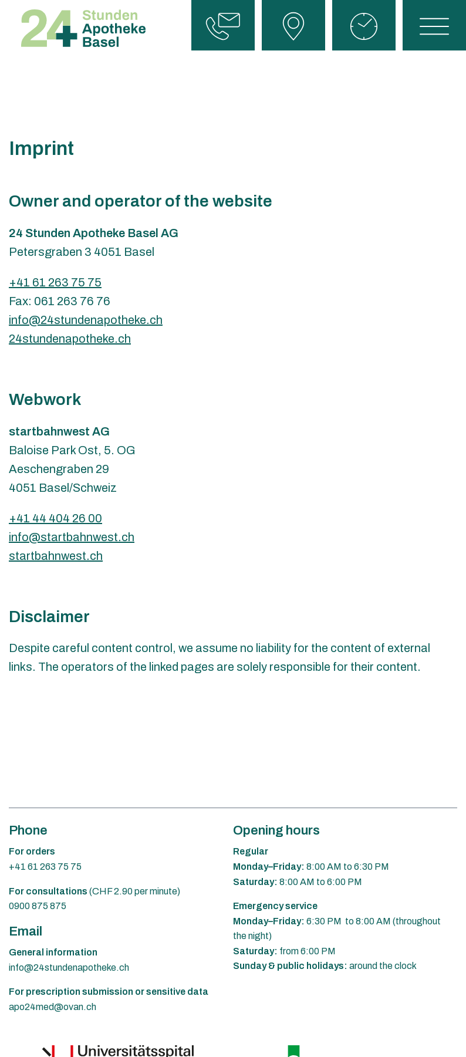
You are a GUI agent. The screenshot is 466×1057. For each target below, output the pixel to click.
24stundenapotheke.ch (70, 338)
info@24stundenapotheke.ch (86, 319)
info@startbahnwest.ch (71, 537)
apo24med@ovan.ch (52, 1007)
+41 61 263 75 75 (55, 282)
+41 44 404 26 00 (55, 518)
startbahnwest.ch (56, 555)
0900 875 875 (37, 906)
